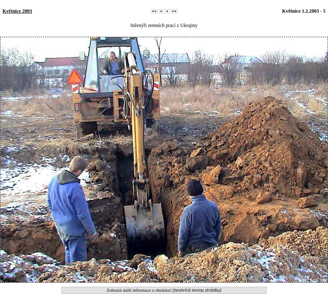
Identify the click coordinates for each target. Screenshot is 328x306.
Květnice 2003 (17, 11)
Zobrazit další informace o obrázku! (164, 290)
